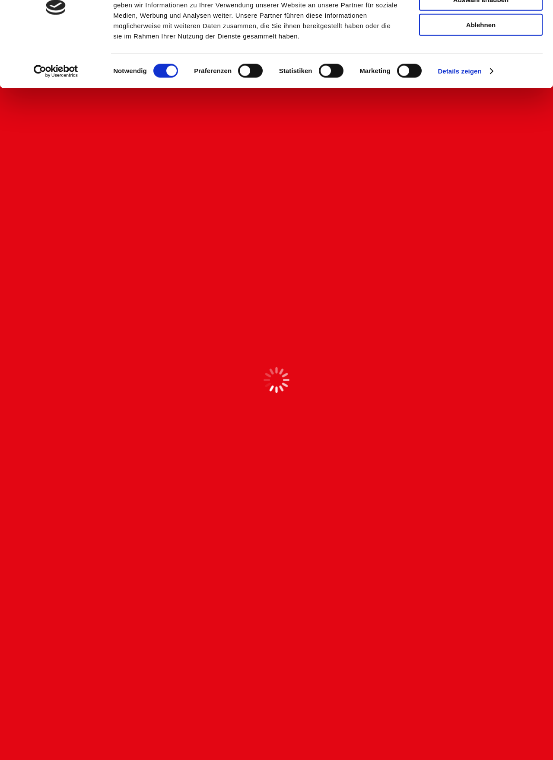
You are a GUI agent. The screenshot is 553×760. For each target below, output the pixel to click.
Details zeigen (459, 118)
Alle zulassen (480, 21)
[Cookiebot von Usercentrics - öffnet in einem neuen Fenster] (56, 118)
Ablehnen (481, 72)
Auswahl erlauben (481, 47)
